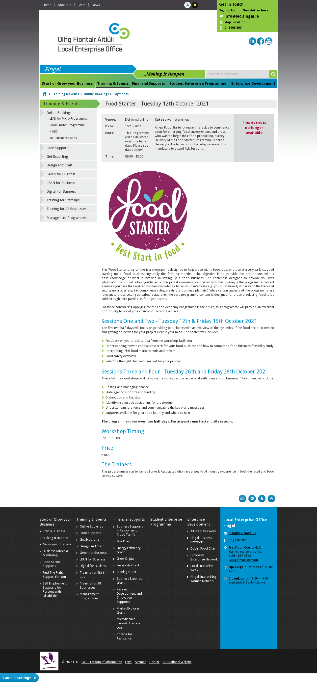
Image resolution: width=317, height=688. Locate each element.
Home (47, 5)
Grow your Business (57, 544)
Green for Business (61, 174)
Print (242, 498)
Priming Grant (126, 572)
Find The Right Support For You (54, 575)
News (96, 5)
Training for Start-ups (63, 200)
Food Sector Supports (51, 564)
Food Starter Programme (67, 125)
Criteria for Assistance (124, 636)
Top (271, 498)
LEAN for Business (61, 183)
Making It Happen (55, 538)
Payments (121, 94)
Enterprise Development (253, 83)
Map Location (234, 22)
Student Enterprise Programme (197, 83)
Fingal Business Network (201, 540)
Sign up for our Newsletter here (243, 10)
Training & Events (113, 83)
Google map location (243, 560)
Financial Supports (148, 83)
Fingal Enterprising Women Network (203, 579)
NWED (54, 131)
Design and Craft (59, 165)
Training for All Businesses (66, 209)
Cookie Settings (17, 678)
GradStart (124, 541)
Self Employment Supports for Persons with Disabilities (55, 590)
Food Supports (58, 148)
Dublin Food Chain (203, 548)
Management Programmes (66, 218)
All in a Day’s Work (203, 531)
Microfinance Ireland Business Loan (128, 623)
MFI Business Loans (63, 138)
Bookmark (261, 498)
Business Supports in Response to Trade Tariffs (130, 531)
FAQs (81, 5)
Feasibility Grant (128, 565)
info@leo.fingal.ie (241, 16)
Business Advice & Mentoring (55, 553)
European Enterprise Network (204, 557)
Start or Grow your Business (67, 83)
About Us (64, 5)
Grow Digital (125, 558)
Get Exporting (57, 157)
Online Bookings (96, 94)
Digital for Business (61, 191)
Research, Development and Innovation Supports (129, 595)
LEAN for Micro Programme (68, 118)
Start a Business (54, 531)
